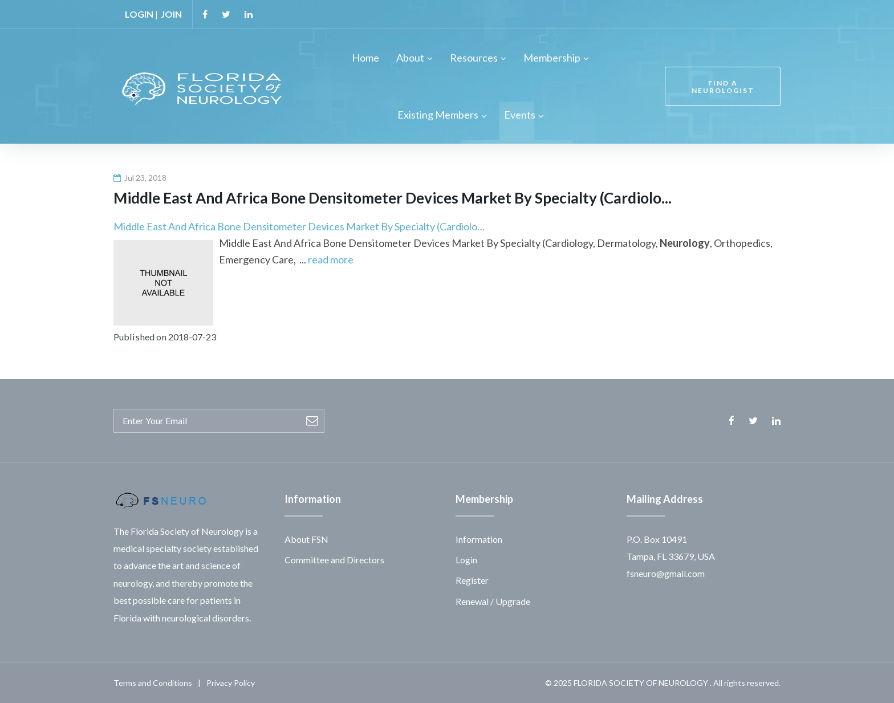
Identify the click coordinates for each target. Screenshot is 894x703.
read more (330, 259)
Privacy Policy (230, 683)
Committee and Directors (334, 559)
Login (466, 559)
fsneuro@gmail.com (666, 573)
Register (472, 580)
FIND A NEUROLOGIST (723, 87)
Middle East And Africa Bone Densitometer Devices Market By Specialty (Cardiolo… (299, 226)
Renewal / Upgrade (493, 601)
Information (479, 539)
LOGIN (139, 14)
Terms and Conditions (152, 683)
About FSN (306, 539)
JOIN (171, 14)
